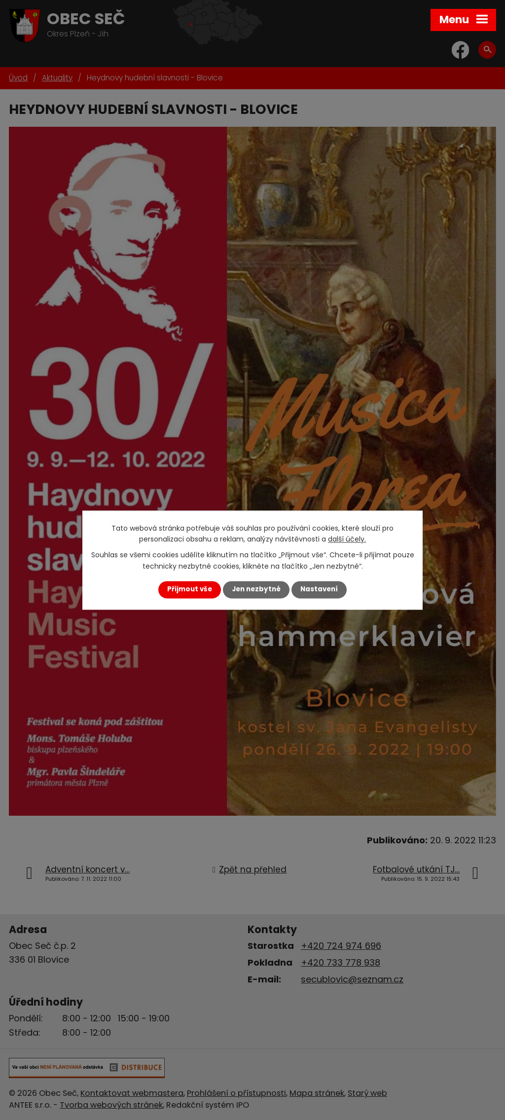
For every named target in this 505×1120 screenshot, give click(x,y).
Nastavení (319, 589)
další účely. (347, 539)
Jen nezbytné (256, 589)
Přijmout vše (189, 589)
